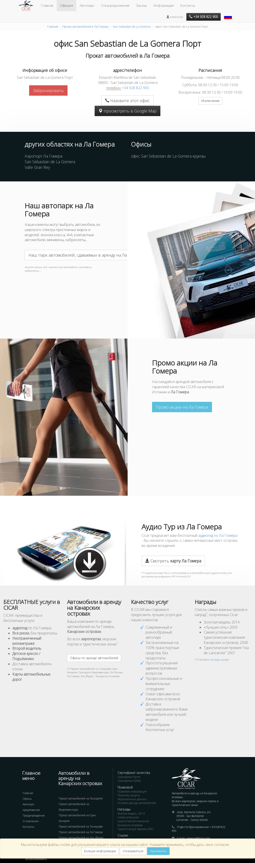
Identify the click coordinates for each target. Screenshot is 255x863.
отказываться (133, 851)
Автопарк (87, 5)
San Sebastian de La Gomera (131, 26)
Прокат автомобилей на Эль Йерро (81, 838)
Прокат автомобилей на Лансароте (81, 798)
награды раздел (219, 659)
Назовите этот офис (127, 100)
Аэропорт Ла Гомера (43, 156)
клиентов (174, 17)
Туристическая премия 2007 (136, 829)
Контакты (187, 5)
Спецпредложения (115, 5)
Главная (47, 5)
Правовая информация (132, 791)
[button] (228, 14)
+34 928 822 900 (135, 87)
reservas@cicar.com (198, 838)
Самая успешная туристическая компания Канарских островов (133, 821)
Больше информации (100, 851)
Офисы (27, 799)
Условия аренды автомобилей (137, 803)
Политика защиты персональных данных (132, 797)
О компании (31, 821)
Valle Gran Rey (37, 167)
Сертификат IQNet (129, 781)
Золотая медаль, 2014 (131, 813)
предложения (31, 810)
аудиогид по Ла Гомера (217, 535)
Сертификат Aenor (129, 777)
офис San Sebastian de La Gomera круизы (168, 156)
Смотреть (173, 561)
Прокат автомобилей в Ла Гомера (85, 26)
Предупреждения (34, 815)
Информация (164, 5)
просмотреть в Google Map (127, 111)
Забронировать (48, 90)
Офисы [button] (66, 5)
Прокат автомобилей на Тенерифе (81, 826)
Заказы (141, 5)
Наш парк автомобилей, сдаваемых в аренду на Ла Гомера (85, 255)
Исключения (210, 101)
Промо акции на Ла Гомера (182, 407)
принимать (158, 851)
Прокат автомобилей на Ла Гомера (81, 832)
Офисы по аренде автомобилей (94, 658)
